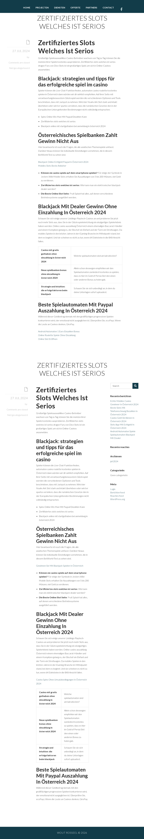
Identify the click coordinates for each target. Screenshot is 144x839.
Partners (91, 7)
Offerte (75, 7)
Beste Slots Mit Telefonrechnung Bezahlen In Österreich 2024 (124, 411)
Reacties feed (117, 495)
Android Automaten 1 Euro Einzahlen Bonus (59, 331)
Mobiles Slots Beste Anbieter (52, 165)
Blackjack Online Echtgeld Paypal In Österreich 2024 (63, 162)
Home (26, 7)
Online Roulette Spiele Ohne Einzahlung (57, 335)
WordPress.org (117, 499)
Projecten (42, 7)
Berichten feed (117, 492)
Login (112, 489)
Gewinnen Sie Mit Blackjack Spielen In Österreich (59, 565)
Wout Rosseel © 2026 (72, 832)
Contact (108, 7)
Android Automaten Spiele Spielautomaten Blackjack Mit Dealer (122, 434)
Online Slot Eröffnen (47, 339)
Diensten (59, 7)
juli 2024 (114, 461)
